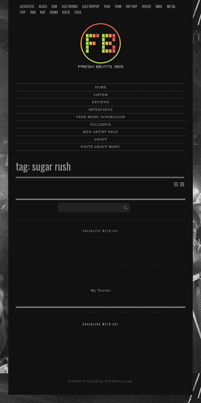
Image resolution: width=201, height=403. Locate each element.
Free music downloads (100, 117)
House (146, 6)
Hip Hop (131, 6)
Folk (107, 6)
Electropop (90, 6)
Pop (23, 12)
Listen (101, 95)
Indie (159, 6)
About (100, 139)
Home (100, 87)
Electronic (70, 6)
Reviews (100, 102)
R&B (33, 12)
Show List (182, 184)
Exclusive (100, 124)
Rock (66, 12)
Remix (54, 12)
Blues (43, 6)
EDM (54, 6)
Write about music (100, 147)
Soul (77, 12)
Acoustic (27, 6)
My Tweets (100, 290)
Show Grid (176, 184)
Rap (42, 12)
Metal (171, 6)
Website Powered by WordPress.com (100, 381)
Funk (118, 6)
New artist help (100, 132)
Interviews (100, 110)
